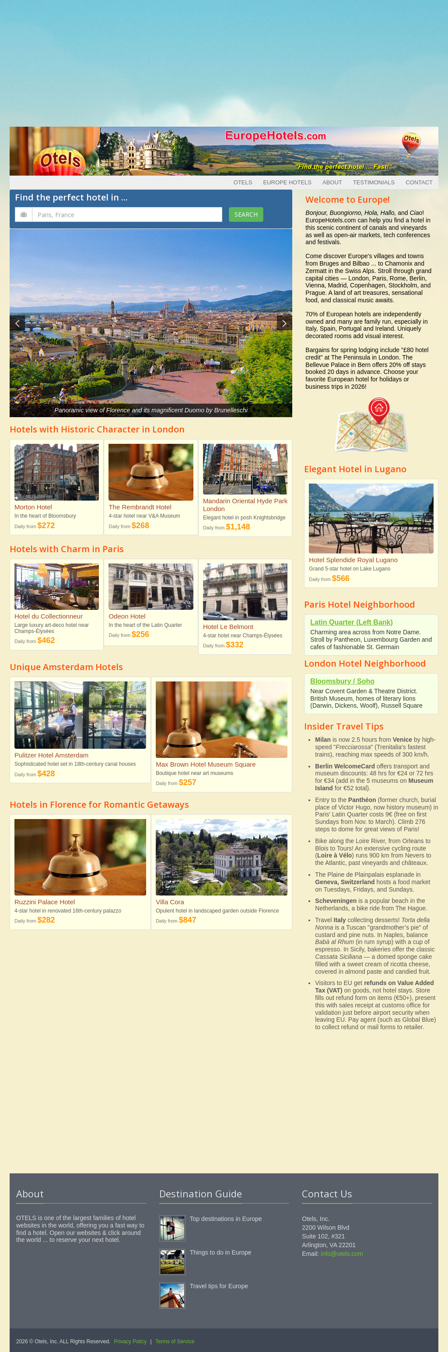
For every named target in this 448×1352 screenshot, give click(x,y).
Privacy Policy (130, 1341)
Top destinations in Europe (226, 1218)
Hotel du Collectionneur (48, 616)
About (332, 182)
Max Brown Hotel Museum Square (206, 764)
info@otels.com (342, 1253)
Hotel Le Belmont (228, 626)
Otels (243, 182)
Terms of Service (174, 1341)
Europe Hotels (287, 182)
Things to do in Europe (221, 1252)
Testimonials (374, 182)
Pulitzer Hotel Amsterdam (51, 755)
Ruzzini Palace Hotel (44, 902)
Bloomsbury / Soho (342, 681)
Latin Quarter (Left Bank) (351, 622)
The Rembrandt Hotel (139, 507)
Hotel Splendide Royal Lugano (353, 560)
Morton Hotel (33, 507)
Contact (419, 182)
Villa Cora (170, 902)
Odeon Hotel (126, 616)
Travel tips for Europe (219, 1286)
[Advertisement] (224, 61)
